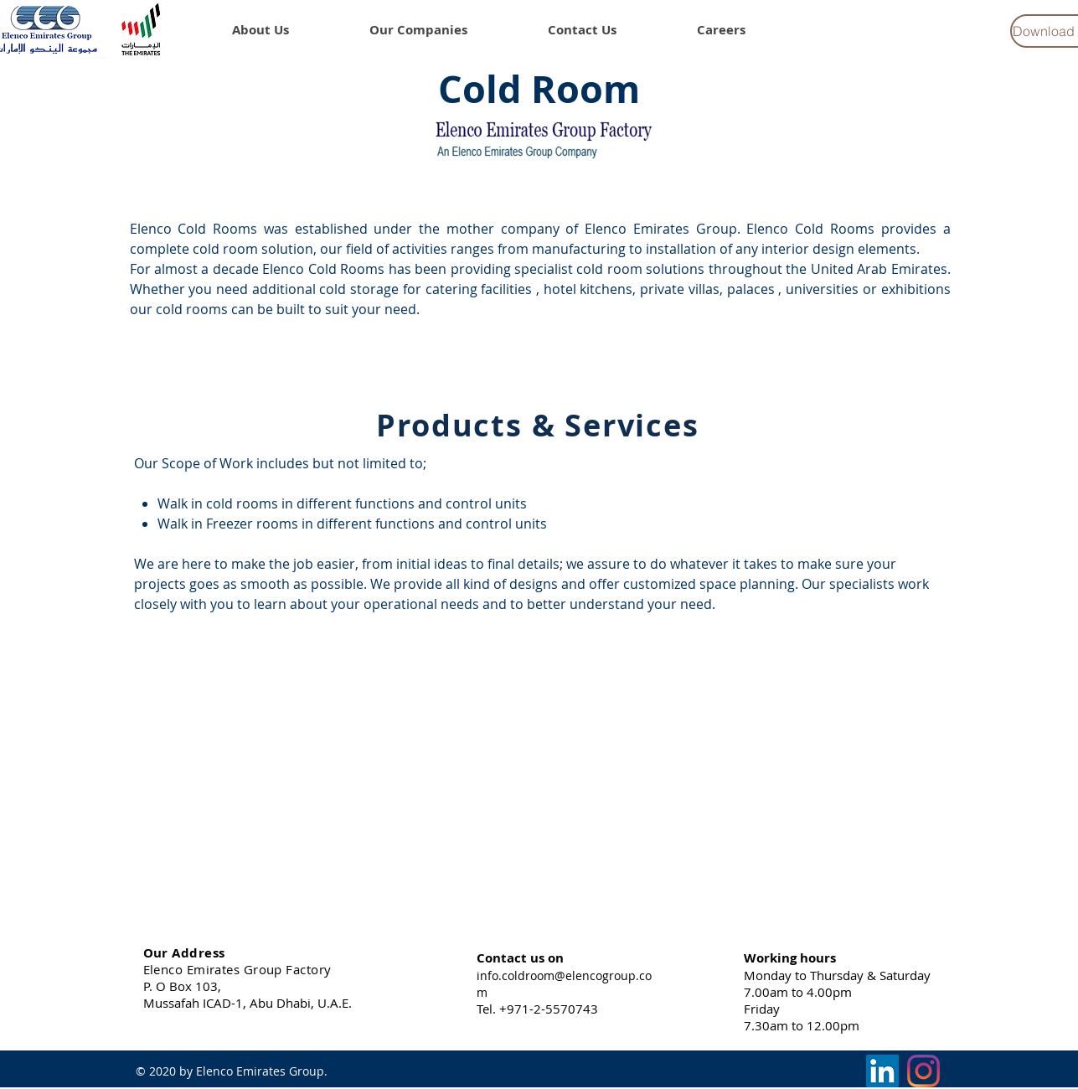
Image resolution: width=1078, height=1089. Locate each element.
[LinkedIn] (882, 1071)
